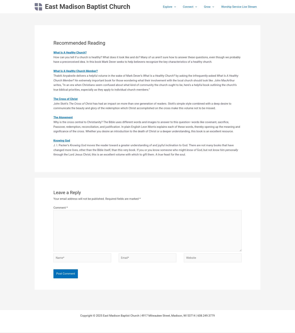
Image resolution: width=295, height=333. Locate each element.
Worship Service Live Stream (240, 6)
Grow (211, 6)
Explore (174, 6)
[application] (179, 6)
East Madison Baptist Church (87, 7)
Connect (193, 6)
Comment (60, 207)
